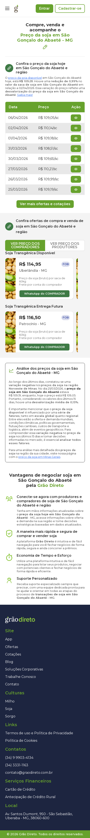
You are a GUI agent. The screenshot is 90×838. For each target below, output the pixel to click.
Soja (8, 709)
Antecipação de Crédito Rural (30, 797)
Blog (9, 662)
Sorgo (10, 716)
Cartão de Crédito (20, 789)
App (8, 639)
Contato (12, 684)
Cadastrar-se (69, 8)
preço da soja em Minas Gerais (39, 456)
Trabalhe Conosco (20, 677)
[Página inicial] (16, 8)
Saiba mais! (25, 94)
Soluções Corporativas (24, 669)
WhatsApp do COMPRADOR (44, 293)
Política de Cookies (21, 741)
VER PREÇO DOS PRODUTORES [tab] (64, 245)
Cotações (13, 654)
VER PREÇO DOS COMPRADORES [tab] (25, 245)
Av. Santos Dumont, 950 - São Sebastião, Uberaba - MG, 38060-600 (39, 816)
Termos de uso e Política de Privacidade (39, 733)
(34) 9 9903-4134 (19, 758)
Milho (10, 701)
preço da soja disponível (25, 77)
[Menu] (7, 8)
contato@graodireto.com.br (29, 773)
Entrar (44, 8)
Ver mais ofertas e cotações (45, 204)
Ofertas (11, 647)
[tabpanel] (45, 302)
